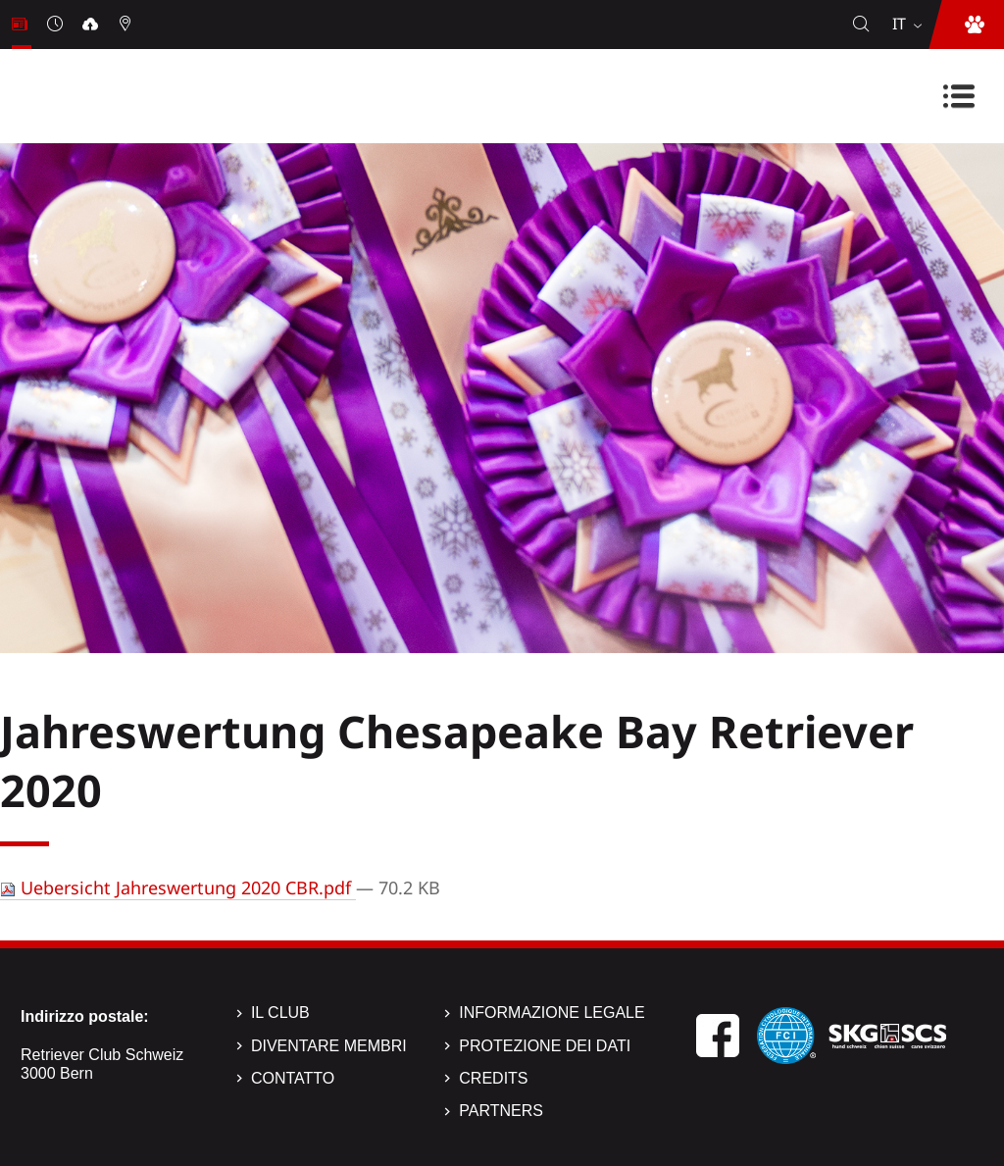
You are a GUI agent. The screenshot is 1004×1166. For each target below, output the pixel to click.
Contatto (292, 1078)
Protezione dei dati (544, 1046)
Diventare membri (329, 1046)
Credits (493, 1078)
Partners (501, 1110)
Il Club (280, 1012)
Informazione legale (551, 1012)
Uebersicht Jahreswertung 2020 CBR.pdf (178, 887)
